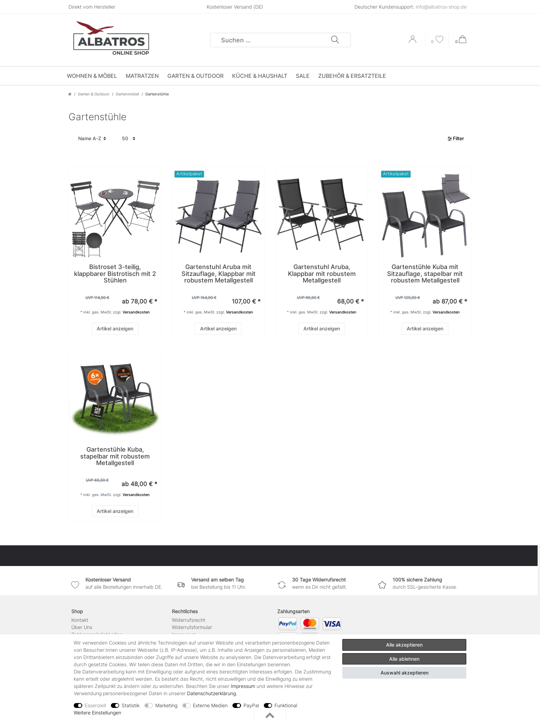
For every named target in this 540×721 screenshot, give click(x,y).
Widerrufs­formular (192, 627)
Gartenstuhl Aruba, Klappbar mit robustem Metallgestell (322, 274)
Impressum (243, 686)
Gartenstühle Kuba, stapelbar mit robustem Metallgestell (115, 456)
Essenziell (95, 705)
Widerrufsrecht (188, 620)
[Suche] (334, 40)
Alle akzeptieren (404, 645)
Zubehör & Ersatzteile (352, 75)
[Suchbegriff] (270, 40)
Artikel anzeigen (115, 328)
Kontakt (79, 620)
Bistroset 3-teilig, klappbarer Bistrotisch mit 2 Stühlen (115, 274)
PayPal (251, 705)
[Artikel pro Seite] (128, 138)
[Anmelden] (413, 41)
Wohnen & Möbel (92, 75)
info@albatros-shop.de (441, 7)
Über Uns (81, 627)
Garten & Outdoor (195, 75)
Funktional (285, 705)
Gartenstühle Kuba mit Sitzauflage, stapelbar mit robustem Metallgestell (425, 274)
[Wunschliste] (437, 40)
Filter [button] (456, 138)
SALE (303, 75)
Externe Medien (210, 705)
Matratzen (142, 75)
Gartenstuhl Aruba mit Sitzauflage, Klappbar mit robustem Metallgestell (218, 274)
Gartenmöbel (127, 94)
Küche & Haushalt (259, 75)
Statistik (130, 705)
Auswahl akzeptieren (404, 673)
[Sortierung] (92, 138)
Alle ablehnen (404, 659)
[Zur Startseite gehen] (70, 94)
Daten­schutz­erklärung (211, 693)
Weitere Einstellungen (97, 712)
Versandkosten (136, 312)
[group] (115, 213)
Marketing (166, 705)
